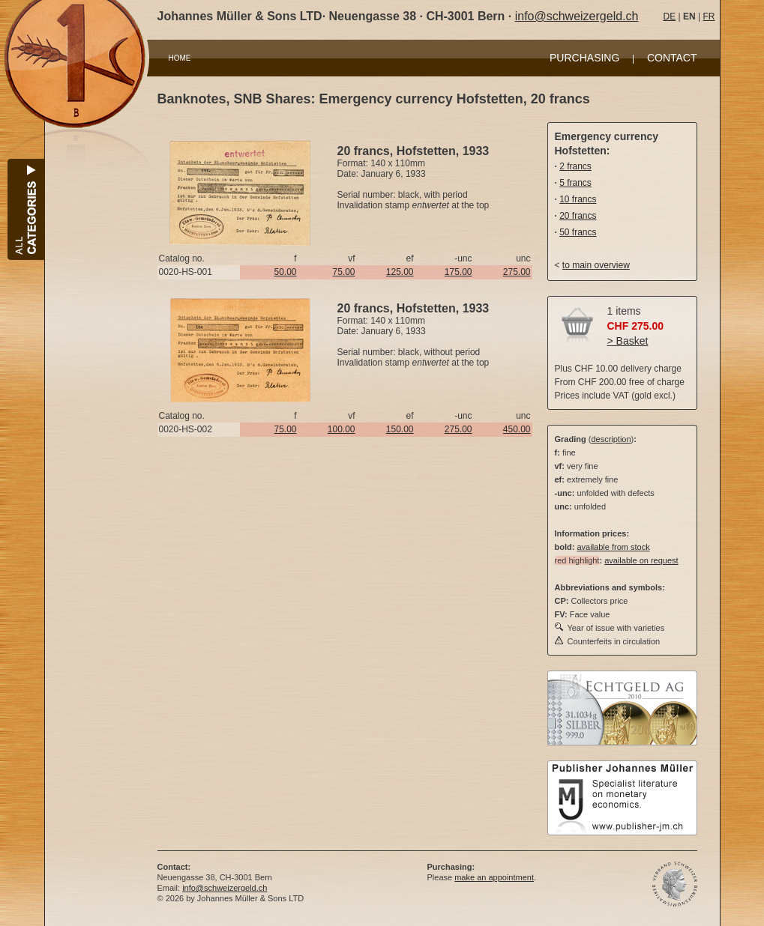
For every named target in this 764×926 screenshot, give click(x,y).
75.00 (343, 272)
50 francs (577, 232)
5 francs (575, 183)
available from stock (613, 546)
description (611, 439)
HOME (180, 58)
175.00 (458, 272)
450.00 (517, 429)
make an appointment (494, 877)
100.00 (341, 429)
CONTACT (672, 58)
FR (709, 16)
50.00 (285, 272)
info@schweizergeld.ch (577, 16)
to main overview (596, 265)
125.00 (400, 272)
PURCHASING (584, 58)
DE (670, 16)
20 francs (577, 216)
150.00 (400, 429)
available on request (641, 560)
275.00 (517, 272)
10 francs (577, 199)
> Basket (628, 341)
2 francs (575, 166)
